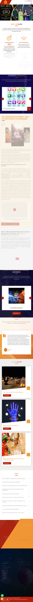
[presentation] (2, 99)
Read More (7, 395)
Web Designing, (17, 599)
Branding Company (6, 600)
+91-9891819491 (28, 1)
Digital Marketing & (23, 599)
